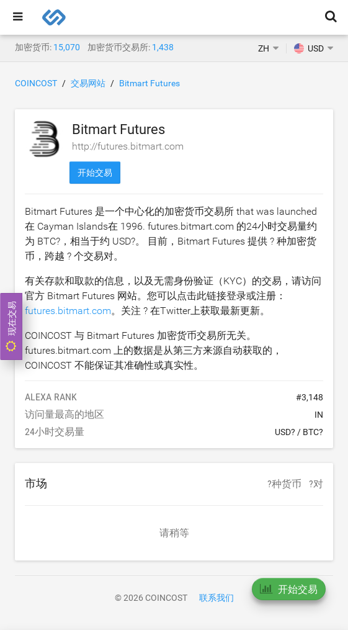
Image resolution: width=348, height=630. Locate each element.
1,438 (163, 47)
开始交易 (95, 173)
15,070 (66, 47)
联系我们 (216, 598)
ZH (263, 48)
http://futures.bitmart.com (128, 146)
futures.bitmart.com (68, 311)
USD (309, 48)
